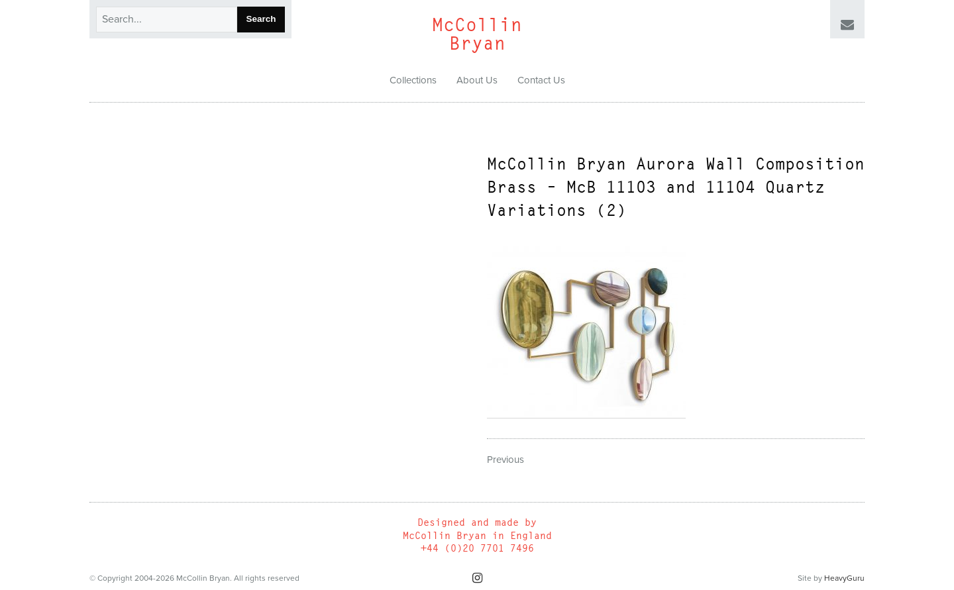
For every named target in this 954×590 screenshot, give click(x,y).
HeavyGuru (844, 578)
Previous (505, 460)
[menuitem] (413, 81)
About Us (477, 80)
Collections (413, 80)
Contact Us (541, 80)
